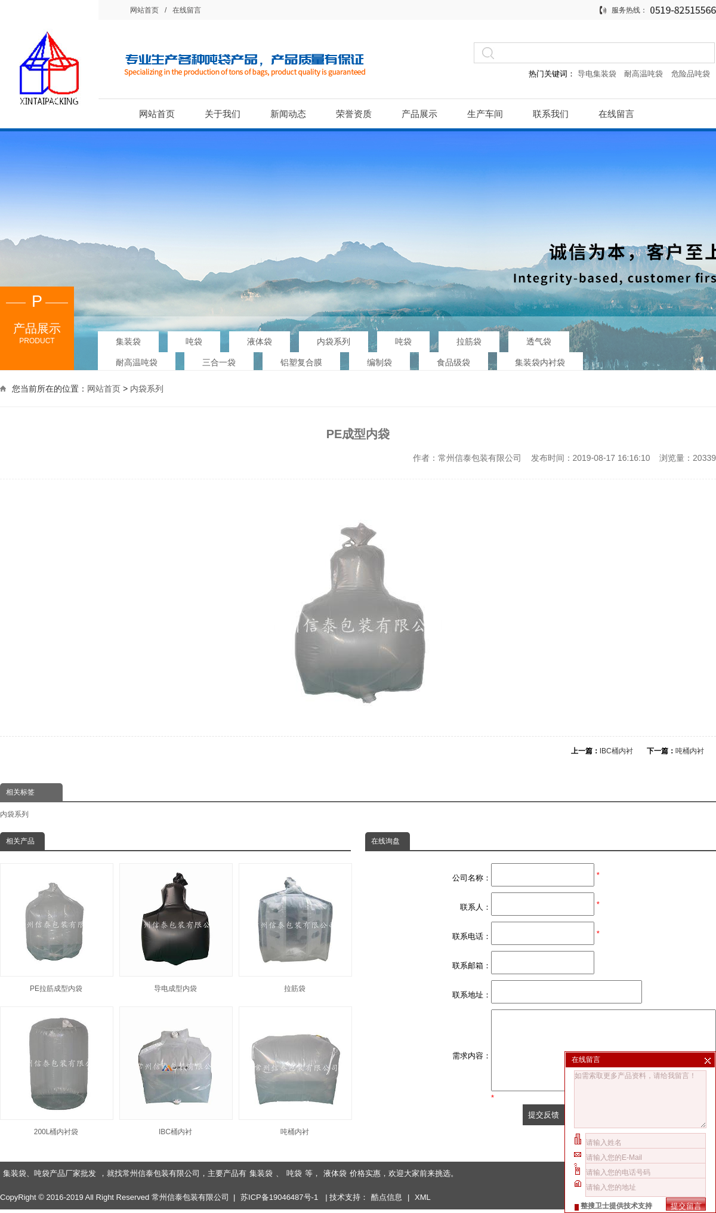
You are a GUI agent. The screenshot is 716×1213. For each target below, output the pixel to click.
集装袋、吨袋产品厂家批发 (49, 1139)
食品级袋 (453, 362)
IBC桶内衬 (616, 751)
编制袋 (379, 362)
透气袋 (538, 341)
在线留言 (186, 10)
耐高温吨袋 (644, 73)
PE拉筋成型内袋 (56, 928)
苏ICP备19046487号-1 (280, 1163)
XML (423, 1163)
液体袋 (259, 341)
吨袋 (194, 341)
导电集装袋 (596, 73)
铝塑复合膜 (301, 362)
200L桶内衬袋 (56, 1071)
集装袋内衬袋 (540, 362)
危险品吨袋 (690, 73)
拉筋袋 (469, 341)
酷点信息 (386, 1163)
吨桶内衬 (689, 751)
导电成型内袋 (175, 928)
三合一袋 (219, 362)
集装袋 (128, 341)
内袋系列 (333, 341)
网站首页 (144, 10)
